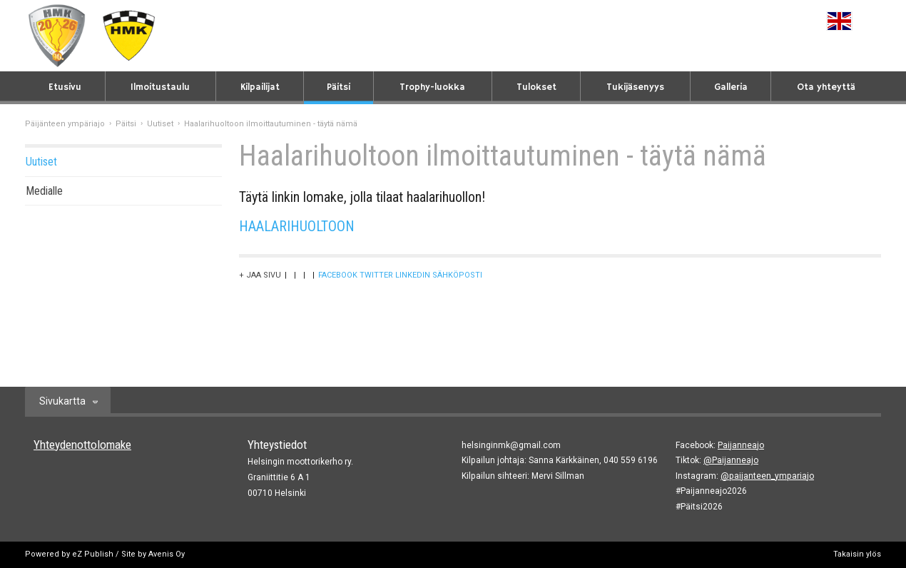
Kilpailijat (260, 87)
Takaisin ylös (857, 554)
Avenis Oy (166, 554)
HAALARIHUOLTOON (298, 226)
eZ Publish (92, 554)
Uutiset (160, 123)
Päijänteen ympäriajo (65, 123)
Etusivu (65, 87)
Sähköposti (457, 275)
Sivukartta (62, 401)
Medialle (44, 191)
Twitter (376, 275)
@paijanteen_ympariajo (767, 476)
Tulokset (536, 87)
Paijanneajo (741, 445)
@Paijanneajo (730, 460)
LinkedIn (412, 275)
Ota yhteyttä (826, 87)
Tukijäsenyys (635, 87)
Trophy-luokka (432, 87)
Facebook (337, 275)
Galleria (731, 87)
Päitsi (338, 87)
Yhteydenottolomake (82, 444)
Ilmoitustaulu (160, 87)
